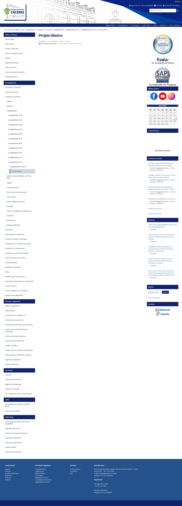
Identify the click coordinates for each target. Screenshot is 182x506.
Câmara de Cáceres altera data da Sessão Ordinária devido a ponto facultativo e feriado (160, 261)
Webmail (163, 25)
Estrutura (8, 475)
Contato (159, 5)
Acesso (7, 469)
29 (163, 124)
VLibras (177, 5)
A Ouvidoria (135, 25)
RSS (71, 473)
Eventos (8, 480)
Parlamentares (40, 469)
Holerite (162, 314)
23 (167, 121)
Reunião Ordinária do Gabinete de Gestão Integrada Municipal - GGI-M (161, 188)
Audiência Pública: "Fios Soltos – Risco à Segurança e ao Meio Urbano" (162, 176)
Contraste (168, 5)
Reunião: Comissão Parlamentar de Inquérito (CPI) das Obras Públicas (160, 164)
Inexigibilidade (58, 30)
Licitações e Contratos (44, 30)
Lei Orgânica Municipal (43, 480)
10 (171, 115)
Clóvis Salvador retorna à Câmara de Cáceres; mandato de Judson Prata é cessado (161, 237)
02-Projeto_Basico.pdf (48, 43)
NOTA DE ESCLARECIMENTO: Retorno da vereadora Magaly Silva (162, 226)
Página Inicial (110, 25)
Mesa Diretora (40, 473)
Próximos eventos (155, 158)
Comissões (39, 475)
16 (167, 118)
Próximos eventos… (155, 214)
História (8, 471)
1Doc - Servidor (174, 25)
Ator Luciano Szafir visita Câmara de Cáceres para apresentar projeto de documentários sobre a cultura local (161, 273)
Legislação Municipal (42, 482)
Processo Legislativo (12, 301)
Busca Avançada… (154, 298)
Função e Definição (12, 473)
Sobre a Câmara (11, 35)
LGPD (155, 25)
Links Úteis (146, 25)
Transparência (123, 25)
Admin (43, 41)
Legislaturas (39, 471)
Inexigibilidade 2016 (72, 30)
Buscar (151, 287)
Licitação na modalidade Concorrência (161, 199)
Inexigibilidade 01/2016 (88, 30)
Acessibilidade (148, 5)
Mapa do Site (135, 5)
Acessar (177, 1)
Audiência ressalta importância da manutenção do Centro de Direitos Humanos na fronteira (160, 249)
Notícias (8, 478)
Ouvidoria (9, 370)
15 (163, 118)
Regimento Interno (42, 478)
